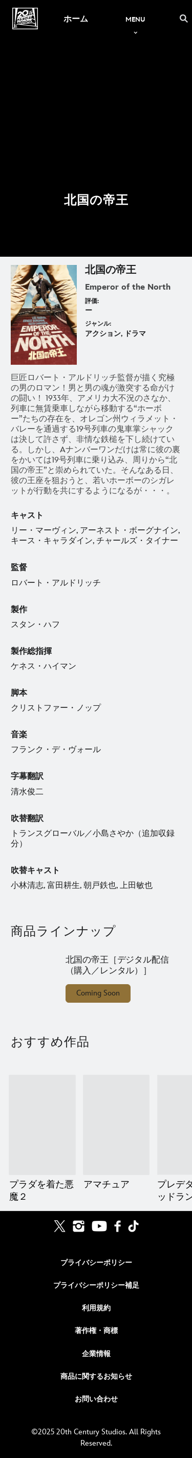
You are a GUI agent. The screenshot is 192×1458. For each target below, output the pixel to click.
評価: (92, 301)
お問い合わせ (96, 1399)
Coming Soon (98, 993)
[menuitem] (75, 18)
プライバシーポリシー (96, 1262)
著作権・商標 (96, 1330)
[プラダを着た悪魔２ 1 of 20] (42, 1125)
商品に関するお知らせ (96, 1376)
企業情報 (96, 1353)
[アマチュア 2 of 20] (116, 1125)
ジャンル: (98, 324)
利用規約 (96, 1308)
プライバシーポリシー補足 (96, 1285)
